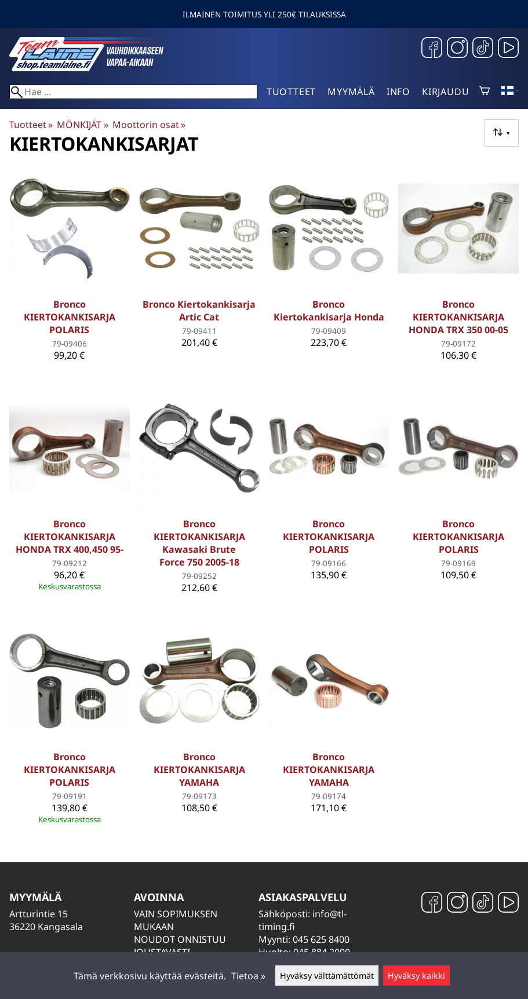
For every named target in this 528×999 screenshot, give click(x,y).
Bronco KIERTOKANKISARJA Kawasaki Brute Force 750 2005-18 (199, 542)
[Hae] (133, 92)
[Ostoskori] (484, 91)
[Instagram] (457, 49)
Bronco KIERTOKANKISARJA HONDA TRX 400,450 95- (69, 536)
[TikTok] (482, 49)
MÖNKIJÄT (82, 124)
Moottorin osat (148, 124)
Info (398, 91)
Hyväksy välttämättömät (327, 975)
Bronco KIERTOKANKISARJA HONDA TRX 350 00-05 (458, 317)
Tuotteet (291, 91)
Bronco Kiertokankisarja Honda (329, 310)
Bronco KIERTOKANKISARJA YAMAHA (199, 769)
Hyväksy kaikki (416, 975)
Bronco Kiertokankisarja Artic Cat (199, 310)
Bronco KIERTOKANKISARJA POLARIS (69, 317)
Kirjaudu (445, 91)
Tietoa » (248, 975)
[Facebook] (431, 49)
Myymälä (351, 91)
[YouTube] (508, 49)
